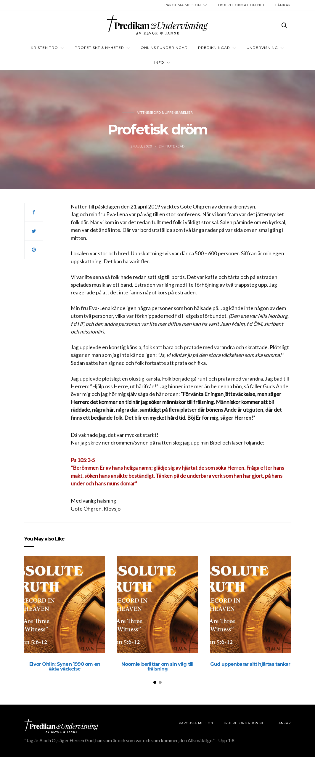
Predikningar (214, 47)
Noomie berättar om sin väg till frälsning (157, 666)
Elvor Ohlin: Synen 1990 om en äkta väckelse (64, 666)
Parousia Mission (183, 5)
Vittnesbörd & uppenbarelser (165, 112)
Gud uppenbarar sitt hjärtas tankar (250, 664)
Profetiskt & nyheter (99, 47)
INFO (159, 62)
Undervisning (262, 47)
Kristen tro (44, 47)
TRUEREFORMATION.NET (241, 5)
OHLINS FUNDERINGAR (164, 47)
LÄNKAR (283, 5)
